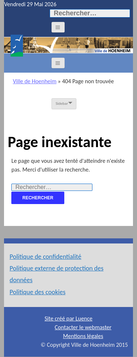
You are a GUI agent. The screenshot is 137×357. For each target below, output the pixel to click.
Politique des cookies (37, 292)
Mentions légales (83, 336)
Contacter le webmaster (83, 327)
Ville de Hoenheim (34, 81)
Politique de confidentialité (45, 257)
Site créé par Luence (68, 318)
